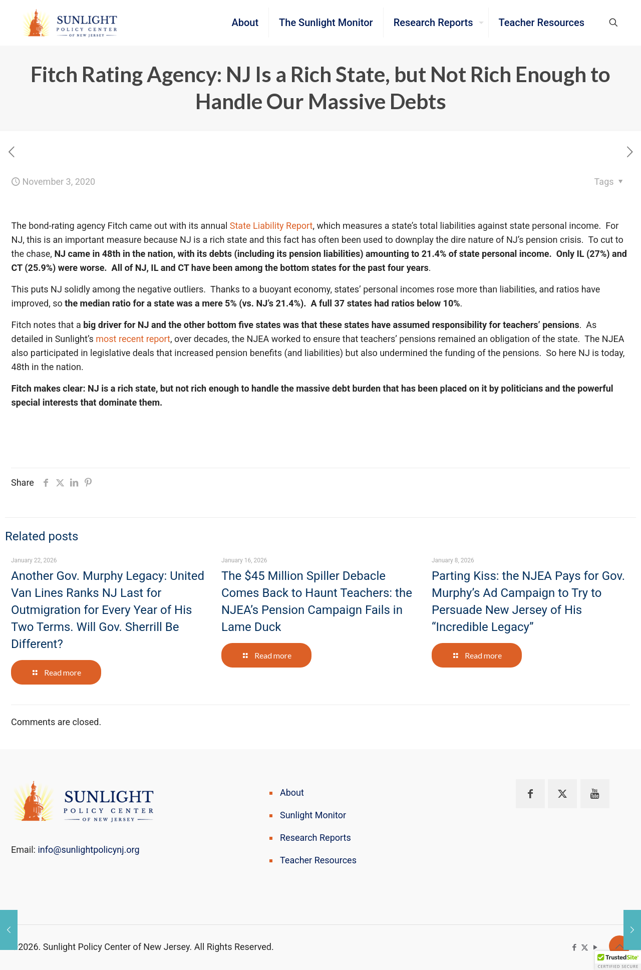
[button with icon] (530, 793)
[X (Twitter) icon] (584, 947)
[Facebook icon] (574, 947)
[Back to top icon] (619, 945)
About (292, 792)
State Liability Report (271, 225)
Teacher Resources (318, 860)
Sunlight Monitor (313, 815)
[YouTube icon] (595, 947)
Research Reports (315, 837)
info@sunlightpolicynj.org (88, 849)
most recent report (133, 339)
